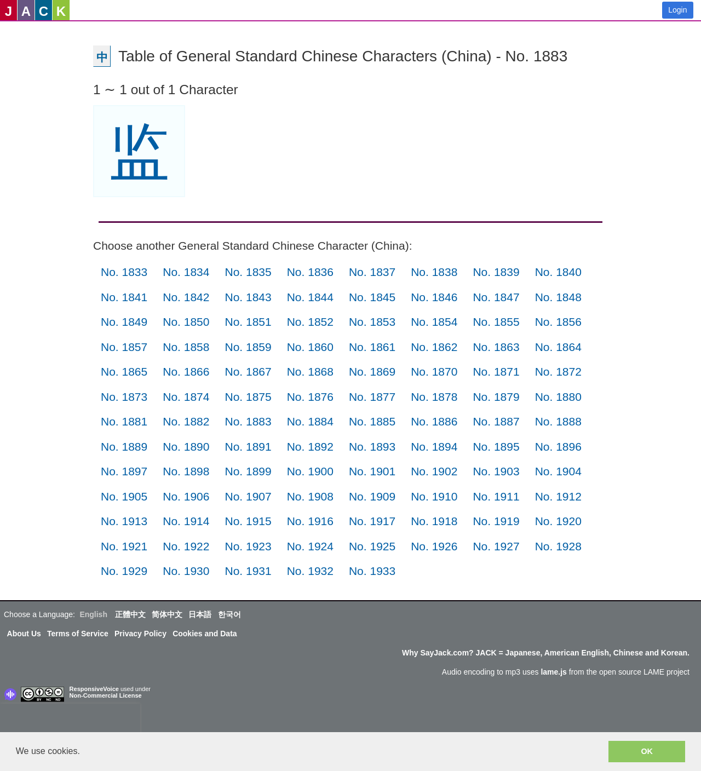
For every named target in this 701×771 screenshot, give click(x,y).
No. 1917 (372, 521)
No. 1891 (248, 446)
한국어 (229, 614)
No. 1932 (310, 571)
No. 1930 (186, 571)
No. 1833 (124, 272)
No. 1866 (186, 371)
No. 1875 (248, 396)
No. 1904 (558, 471)
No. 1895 (496, 446)
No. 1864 (558, 347)
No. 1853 (372, 321)
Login (677, 9)
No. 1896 (558, 446)
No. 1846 (434, 297)
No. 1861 (372, 347)
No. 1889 (124, 446)
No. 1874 (186, 396)
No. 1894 (434, 446)
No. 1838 (434, 272)
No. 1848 (558, 297)
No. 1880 (558, 396)
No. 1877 (372, 396)
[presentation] (70, 720)
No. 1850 (186, 321)
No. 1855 (496, 321)
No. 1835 (248, 272)
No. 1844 (310, 297)
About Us (24, 633)
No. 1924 (310, 546)
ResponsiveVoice (94, 689)
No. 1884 (310, 421)
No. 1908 (310, 496)
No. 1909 (372, 496)
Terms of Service (77, 633)
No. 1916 (310, 521)
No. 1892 (310, 446)
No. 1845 (372, 297)
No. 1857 (124, 347)
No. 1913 (124, 521)
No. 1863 (496, 347)
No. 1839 (496, 272)
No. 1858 (186, 347)
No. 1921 (124, 546)
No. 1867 (248, 371)
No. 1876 (310, 396)
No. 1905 (124, 496)
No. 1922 (186, 546)
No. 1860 (310, 347)
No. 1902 (434, 471)
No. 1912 (558, 496)
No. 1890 (186, 446)
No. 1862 (434, 347)
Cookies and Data (205, 633)
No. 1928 (558, 546)
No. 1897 (124, 471)
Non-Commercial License (106, 695)
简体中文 (167, 614)
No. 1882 (186, 421)
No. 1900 (310, 471)
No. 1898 (186, 471)
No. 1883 (248, 421)
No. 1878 (434, 396)
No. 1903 (496, 471)
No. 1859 (248, 347)
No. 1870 (434, 371)
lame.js (553, 672)
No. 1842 (186, 297)
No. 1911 (496, 496)
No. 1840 (558, 272)
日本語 (199, 614)
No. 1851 (248, 321)
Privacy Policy (140, 633)
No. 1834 (186, 272)
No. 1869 (372, 371)
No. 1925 (372, 546)
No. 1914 (186, 521)
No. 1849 (124, 321)
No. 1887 (496, 421)
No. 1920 (558, 521)
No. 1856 (558, 321)
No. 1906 (186, 496)
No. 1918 (434, 521)
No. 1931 (248, 571)
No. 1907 (248, 496)
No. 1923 (248, 546)
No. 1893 (372, 446)
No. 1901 (372, 471)
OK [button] (647, 751)
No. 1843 (248, 297)
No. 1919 (496, 521)
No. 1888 (558, 421)
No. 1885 (372, 421)
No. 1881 (124, 421)
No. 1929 (124, 571)
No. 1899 (248, 471)
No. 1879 (496, 396)
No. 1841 (124, 297)
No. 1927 (496, 546)
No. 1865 (124, 371)
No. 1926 (434, 546)
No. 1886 (434, 421)
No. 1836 (310, 272)
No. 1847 (496, 297)
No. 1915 (248, 521)
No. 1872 (558, 371)
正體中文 (130, 614)
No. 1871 (496, 371)
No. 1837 (372, 272)
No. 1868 (310, 371)
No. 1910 (434, 496)
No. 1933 (372, 571)
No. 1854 (434, 321)
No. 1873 (124, 396)
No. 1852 (310, 321)
